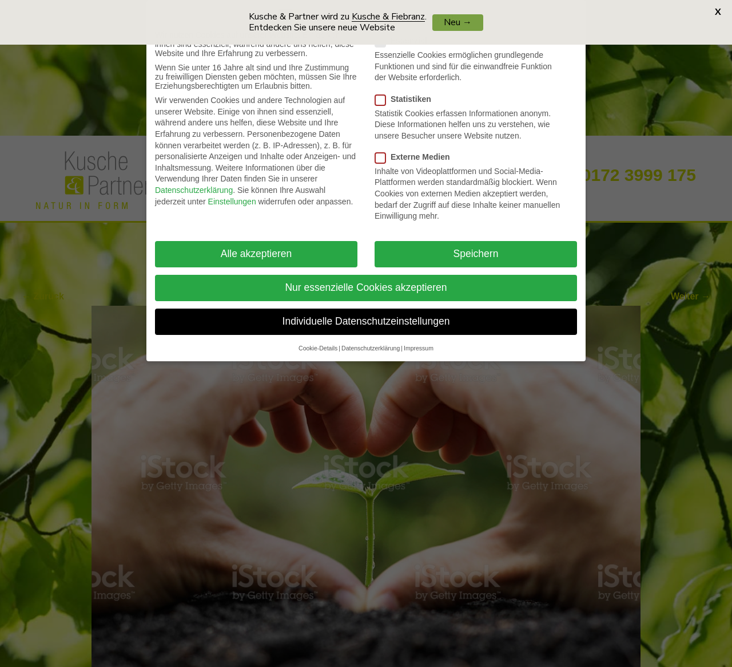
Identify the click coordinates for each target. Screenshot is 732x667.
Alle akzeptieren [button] (256, 248)
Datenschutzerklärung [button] (370, 341)
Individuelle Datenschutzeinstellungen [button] (366, 315)
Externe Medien (417, 150)
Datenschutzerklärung (194, 184)
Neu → (458, 22)
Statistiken (408, 92)
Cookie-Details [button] (318, 341)
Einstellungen (232, 195)
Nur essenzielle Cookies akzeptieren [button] (366, 281)
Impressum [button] (418, 341)
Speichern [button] (476, 248)
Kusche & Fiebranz (388, 16)
